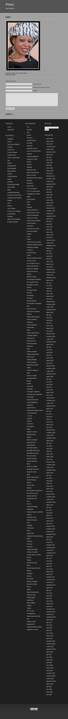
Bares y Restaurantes (33, 172)
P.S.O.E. (29, 504)
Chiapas (29, 234)
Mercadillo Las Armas (33, 453)
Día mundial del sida (32, 282)
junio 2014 (49, 510)
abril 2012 (49, 566)
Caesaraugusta (31, 199)
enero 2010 (49, 638)
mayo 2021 (49, 288)
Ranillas (29, 560)
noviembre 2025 (50, 146)
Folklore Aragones (32, 351)
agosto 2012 (49, 555)
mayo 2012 (49, 563)
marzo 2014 (49, 518)
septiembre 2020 (51, 309)
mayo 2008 (49, 692)
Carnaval (29, 207)
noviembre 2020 (50, 304)
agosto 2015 (49, 472)
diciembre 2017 (50, 398)
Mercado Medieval (32, 461)
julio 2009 (49, 654)
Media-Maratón (31, 445)
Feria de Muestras (32, 325)
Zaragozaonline (11, 165)
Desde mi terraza (31, 276)
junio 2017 (49, 414)
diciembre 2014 (50, 494)
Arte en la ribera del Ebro (34, 151)
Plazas (29, 538)
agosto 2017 (49, 408)
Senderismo (30, 600)
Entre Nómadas (11, 168)
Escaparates (30, 295)
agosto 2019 (49, 344)
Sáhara (29, 589)
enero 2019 (49, 363)
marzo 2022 (49, 261)
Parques (29, 514)
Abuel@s (29, 129)
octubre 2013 (50, 531)
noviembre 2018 (50, 368)
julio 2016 (49, 443)
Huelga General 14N (32, 399)
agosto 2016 (49, 440)
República (29, 573)
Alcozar (9, 141)
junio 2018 (49, 382)
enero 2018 (49, 395)
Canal (28, 204)
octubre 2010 (50, 614)
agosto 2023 (49, 219)
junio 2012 (49, 561)
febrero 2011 (49, 603)
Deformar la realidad (32, 268)
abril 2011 (49, 598)
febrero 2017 (49, 424)
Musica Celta (30, 485)
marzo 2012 (49, 569)
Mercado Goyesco (32, 458)
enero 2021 (49, 299)
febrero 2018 (49, 392)
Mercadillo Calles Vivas (33, 450)
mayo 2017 (49, 416)
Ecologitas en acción (32, 284)
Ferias (28, 330)
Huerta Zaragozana (32, 402)
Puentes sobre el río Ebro (34, 554)
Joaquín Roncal (31, 407)
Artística (29, 162)
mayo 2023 (49, 227)
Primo (10, 4)
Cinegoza (10, 147)
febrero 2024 (49, 202)
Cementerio (30, 226)
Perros (28, 530)
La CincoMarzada (32, 413)
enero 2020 (49, 331)
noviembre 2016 (50, 432)
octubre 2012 (50, 550)
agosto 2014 (49, 505)
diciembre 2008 (50, 673)
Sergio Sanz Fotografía (13, 219)
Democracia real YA (32, 271)
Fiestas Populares (32, 343)
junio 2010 (49, 625)
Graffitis (29, 383)
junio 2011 (49, 593)
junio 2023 (49, 224)
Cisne (28, 236)
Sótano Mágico (31, 603)
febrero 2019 (49, 360)
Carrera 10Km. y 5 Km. (33, 212)
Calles (28, 202)
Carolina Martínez (12, 176)
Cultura (29, 255)
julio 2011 (49, 590)
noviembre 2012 (50, 547)
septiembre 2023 (51, 216)
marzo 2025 (49, 168)
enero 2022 (49, 267)
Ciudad (29, 239)
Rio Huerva (30, 578)
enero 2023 (49, 237)
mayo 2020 (49, 320)
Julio (8, 160)
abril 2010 (49, 630)
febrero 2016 (49, 456)
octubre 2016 (50, 435)
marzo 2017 (49, 422)
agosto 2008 (49, 684)
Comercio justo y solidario (34, 242)
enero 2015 (49, 491)
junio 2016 (49, 446)
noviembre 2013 (50, 529)
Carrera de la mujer (32, 218)
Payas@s (29, 525)
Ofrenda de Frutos (32, 498)
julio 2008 (49, 686)
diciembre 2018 (50, 366)
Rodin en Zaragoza (32, 581)
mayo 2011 (49, 595)
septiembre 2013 (51, 534)
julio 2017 (49, 411)
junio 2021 (49, 285)
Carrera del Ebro (31, 223)
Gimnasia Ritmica (32, 378)
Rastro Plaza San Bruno (33, 568)
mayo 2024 (49, 194)
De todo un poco (31, 260)
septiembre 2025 (51, 152)
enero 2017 (49, 427)
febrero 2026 (49, 141)
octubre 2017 (50, 403)
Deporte (29, 274)
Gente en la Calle (31, 375)
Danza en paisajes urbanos (34, 258)
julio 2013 (49, 539)
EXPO (8, 17)
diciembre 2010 (50, 609)
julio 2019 (49, 347)
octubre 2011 (50, 582)
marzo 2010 (49, 633)
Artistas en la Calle (32, 159)
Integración (30, 405)
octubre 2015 (50, 467)
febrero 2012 (49, 571)
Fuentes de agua (31, 362)
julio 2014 (49, 507)
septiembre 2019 (51, 341)
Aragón (9, 179)
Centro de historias (32, 231)
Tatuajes (29, 605)
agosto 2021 (49, 280)
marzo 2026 (49, 138)
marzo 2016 (49, 454)
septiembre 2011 (51, 585)
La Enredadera (11, 214)
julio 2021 (49, 283)
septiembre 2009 (51, 649)
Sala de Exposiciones (33, 592)
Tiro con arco (30, 611)
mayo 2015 (49, 480)
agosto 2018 (49, 376)
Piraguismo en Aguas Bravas (35, 536)
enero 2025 (49, 173)
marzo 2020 (49, 325)
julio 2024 (49, 189)
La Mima (9, 173)
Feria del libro (30, 327)
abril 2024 (49, 197)
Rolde (9, 189)
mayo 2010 (49, 627)
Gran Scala (30, 386)
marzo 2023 (49, 232)
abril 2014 (49, 515)
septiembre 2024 (51, 184)
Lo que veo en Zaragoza (14, 211)
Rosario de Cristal (32, 584)
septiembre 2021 (51, 277)
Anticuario (29, 145)
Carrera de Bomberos (33, 215)
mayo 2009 (49, 660)
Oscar (9, 203)
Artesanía (29, 153)
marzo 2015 (49, 486)
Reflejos (29, 570)
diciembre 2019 (50, 333)
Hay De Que (10, 149)
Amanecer (29, 137)
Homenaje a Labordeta (33, 391)
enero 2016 (49, 459)
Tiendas (29, 608)
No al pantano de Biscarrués (34, 490)
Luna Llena (30, 423)
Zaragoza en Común (32, 629)
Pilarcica (9, 206)
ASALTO (29, 164)
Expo (14, 74)
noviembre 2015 (50, 464)
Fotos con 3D (30, 357)
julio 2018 (49, 379)
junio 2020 (49, 317)
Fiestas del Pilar (31, 341)
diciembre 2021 (50, 269)
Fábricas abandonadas (33, 317)
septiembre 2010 (51, 617)
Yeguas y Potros (31, 621)
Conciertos (30, 250)
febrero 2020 (49, 328)
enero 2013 (49, 542)
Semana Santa (31, 597)
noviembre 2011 (50, 579)
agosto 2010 (49, 619)
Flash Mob (30, 346)
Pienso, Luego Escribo (13, 157)
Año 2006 (29, 143)
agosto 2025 (49, 154)
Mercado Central (31, 456)
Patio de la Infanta (32, 520)
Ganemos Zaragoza (32, 370)
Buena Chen (30, 186)
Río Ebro (29, 576)
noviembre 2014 (50, 497)
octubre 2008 (50, 678)
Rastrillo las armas (32, 562)
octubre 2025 (50, 149)
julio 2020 (49, 315)
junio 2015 (49, 478)
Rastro (28, 565)
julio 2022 (49, 251)
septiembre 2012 (51, 553)
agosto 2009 (49, 652)
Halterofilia (30, 389)
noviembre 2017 (50, 400)
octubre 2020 (50, 307)
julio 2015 (49, 475)
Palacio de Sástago (32, 506)
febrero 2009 (49, 668)
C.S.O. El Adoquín (32, 188)
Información (10, 129)
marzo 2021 (49, 293)
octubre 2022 (50, 243)
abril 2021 (49, 291)
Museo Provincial (31, 480)
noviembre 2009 (50, 644)
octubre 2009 (50, 646)
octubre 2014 (50, 499)
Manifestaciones (31, 434)
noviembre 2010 (50, 611)
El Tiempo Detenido (12, 222)
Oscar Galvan (11, 187)
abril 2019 (49, 355)
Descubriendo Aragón (13, 184)
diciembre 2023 (50, 208)
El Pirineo (29, 292)
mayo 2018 (49, 384)
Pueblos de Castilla (32, 552)
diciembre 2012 (50, 545)
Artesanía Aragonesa (32, 156)
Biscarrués (30, 183)
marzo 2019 (49, 358)
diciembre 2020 (50, 301)
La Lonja (29, 415)
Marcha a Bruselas (32, 439)
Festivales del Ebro (32, 335)
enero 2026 (49, 144)
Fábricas (29, 314)
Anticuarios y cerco (32, 148)
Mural (28, 474)
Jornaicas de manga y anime (35, 410)
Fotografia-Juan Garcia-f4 (14, 198)
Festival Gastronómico (33, 333)
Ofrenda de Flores (32, 496)
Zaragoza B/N (30, 624)
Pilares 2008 (30, 533)
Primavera (29, 546)
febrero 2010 (49, 635)
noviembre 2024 (50, 178)
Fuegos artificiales (32, 359)
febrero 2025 (49, 170)
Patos (28, 522)
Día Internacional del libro (34, 279)
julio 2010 (49, 622)
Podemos (29, 541)
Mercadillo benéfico (32, 448)
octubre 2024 (50, 181)
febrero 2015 (49, 488)
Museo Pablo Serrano (33, 477)
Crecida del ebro (31, 252)
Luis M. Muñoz (11, 208)
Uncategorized (31, 613)
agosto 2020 (49, 312)
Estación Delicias (31, 300)
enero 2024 (49, 205)
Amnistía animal (31, 140)
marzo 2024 (49, 200)
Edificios (29, 287)
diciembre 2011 (50, 577)
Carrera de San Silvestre (33, 220)
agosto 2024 (49, 186)
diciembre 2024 (50, 176)
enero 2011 (49, 606)
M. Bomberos (30, 426)
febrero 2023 (49, 235)
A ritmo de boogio (12, 152)
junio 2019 (49, 350)
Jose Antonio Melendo (13, 144)
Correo (9, 127)
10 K (28, 127)
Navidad (29, 488)
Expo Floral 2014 (31, 309)
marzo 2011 (49, 601)
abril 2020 (49, 323)
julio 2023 (49, 221)
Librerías (29, 421)
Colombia (10, 181)
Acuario (29, 135)
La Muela (29, 418)
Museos (29, 482)
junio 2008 (49, 689)
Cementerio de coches (33, 228)
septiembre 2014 (51, 502)
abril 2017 (49, 419)
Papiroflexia (30, 509)
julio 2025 (49, 157)
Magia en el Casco (32, 431)
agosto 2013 (49, 537)
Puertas (29, 557)
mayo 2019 (49, 352)
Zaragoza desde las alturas (34, 627)
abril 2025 (49, 165)
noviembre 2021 (50, 272)
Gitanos (29, 381)
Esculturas (30, 298)
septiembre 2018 (51, 374)
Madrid (29, 429)
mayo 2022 (49, 256)
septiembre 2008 (51, 681)
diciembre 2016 (50, 430)
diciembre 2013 (50, 526)
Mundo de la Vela (31, 472)
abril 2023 (49, 229)
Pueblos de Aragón (32, 549)
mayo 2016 (49, 448)
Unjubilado (10, 139)
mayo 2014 (49, 513)
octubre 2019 (50, 339)
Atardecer (29, 167)
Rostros (29, 586)
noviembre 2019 (50, 336)
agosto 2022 (49, 248)
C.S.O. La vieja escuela (33, 191)
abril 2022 (49, 259)
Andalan (9, 200)
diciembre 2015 (50, 462)
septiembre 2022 (51, 245)
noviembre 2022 (50, 240)
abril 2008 (49, 694)
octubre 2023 (50, 213)
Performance (30, 528)
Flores (28, 349)
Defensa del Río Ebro (33, 266)
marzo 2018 (49, 390)
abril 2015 (49, 483)
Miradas (9, 163)
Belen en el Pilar (31, 175)
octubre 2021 (50, 275)
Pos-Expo (29, 544)
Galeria (29, 367)
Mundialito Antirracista (33, 469)
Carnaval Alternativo (32, 210)
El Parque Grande (32, 290)
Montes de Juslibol (32, 466)
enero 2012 (49, 574)
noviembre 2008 (50, 676)
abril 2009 (49, 662)
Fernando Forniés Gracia (14, 195)
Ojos (28, 501)
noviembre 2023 (50, 211)
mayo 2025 (49, 162)
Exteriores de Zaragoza (33, 311)
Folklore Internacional (33, 354)
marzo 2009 (49, 665)
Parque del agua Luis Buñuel (35, 512)
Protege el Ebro (11, 155)
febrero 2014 (49, 521)
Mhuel (28, 464)
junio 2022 (49, 253)
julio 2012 (49, 558)
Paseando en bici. (32, 517)
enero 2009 (49, 670)
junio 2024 (49, 192)
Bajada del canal (31, 170)
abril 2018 (49, 387)
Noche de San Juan (32, 493)
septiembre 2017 (51, 406)
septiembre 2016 (51, 438)
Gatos (28, 373)
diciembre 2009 (50, 641)
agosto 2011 (49, 587)
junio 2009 (49, 657)
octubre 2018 (50, 371)
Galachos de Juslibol (32, 365)
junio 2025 (49, 160)
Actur (28, 132)
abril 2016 (49, 451)
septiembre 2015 (51, 470)
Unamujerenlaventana (13, 192)
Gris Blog (9, 216)
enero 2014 (49, 523)
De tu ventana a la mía (33, 263)
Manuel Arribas (11, 171)
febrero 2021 (49, 296)
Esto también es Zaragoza (34, 303)
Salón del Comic (31, 595)
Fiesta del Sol (30, 338)
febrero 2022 (49, 264)
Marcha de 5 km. (31, 442)
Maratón (29, 437)
